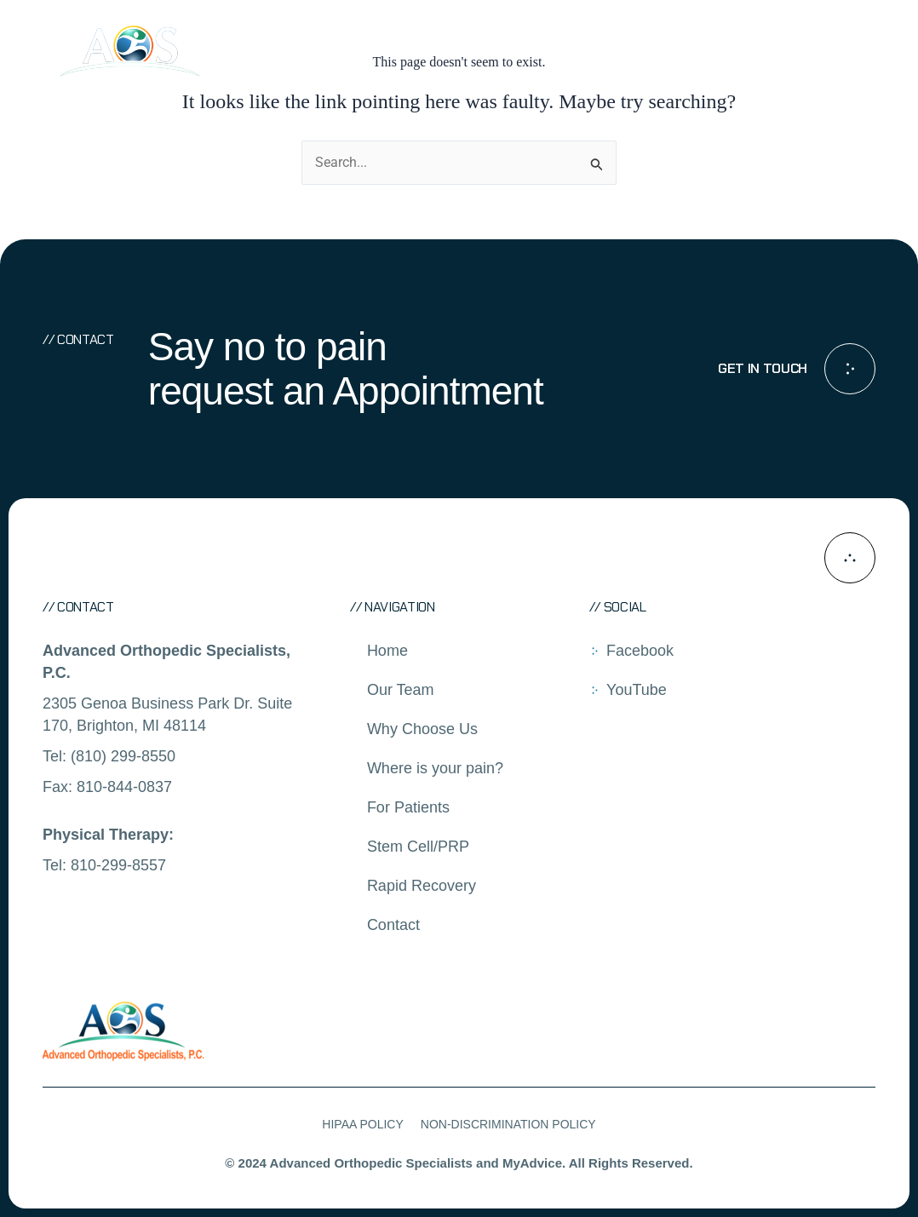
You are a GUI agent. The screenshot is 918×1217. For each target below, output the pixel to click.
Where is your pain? (435, 768)
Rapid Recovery (421, 885)
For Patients (408, 807)
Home (387, 650)
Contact (393, 924)
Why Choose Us (422, 729)
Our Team (400, 689)
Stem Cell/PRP (418, 846)
